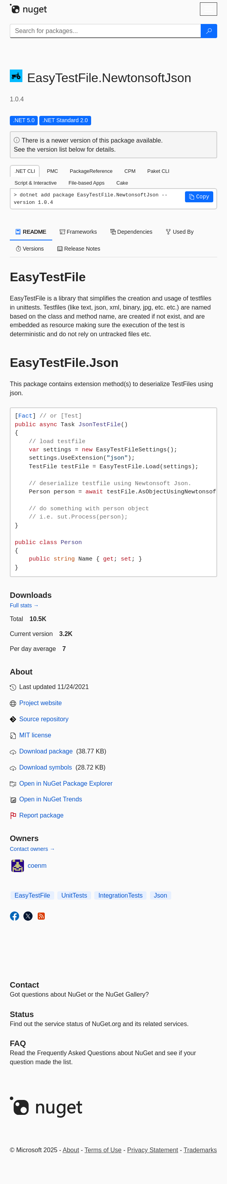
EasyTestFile (32, 895)
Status (22, 1014)
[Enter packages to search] (105, 31)
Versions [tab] (30, 249)
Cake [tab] (122, 183)
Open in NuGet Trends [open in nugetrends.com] (50, 799)
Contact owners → (32, 849)
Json (160, 895)
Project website (40, 703)
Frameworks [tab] (78, 232)
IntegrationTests (120, 895)
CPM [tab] (129, 171)
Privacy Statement (152, 1150)
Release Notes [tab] (79, 249)
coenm (37, 865)
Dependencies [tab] (131, 232)
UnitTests (74, 895)
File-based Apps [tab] (86, 183)
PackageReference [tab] (91, 171)
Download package (46, 751)
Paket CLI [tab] (158, 171)
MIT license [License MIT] (35, 735)
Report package (41, 815)
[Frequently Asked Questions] (18, 1043)
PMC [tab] (52, 171)
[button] (199, 196)
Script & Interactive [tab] (36, 183)
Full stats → (24, 605)
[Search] (209, 31)
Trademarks (200, 1150)
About (71, 1150)
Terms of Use (102, 1150)
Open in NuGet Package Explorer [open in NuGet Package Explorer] (65, 783)
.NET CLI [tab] (25, 171)
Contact (24, 985)
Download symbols (45, 767)
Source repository (43, 719)
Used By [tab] (180, 232)
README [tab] (31, 232)
